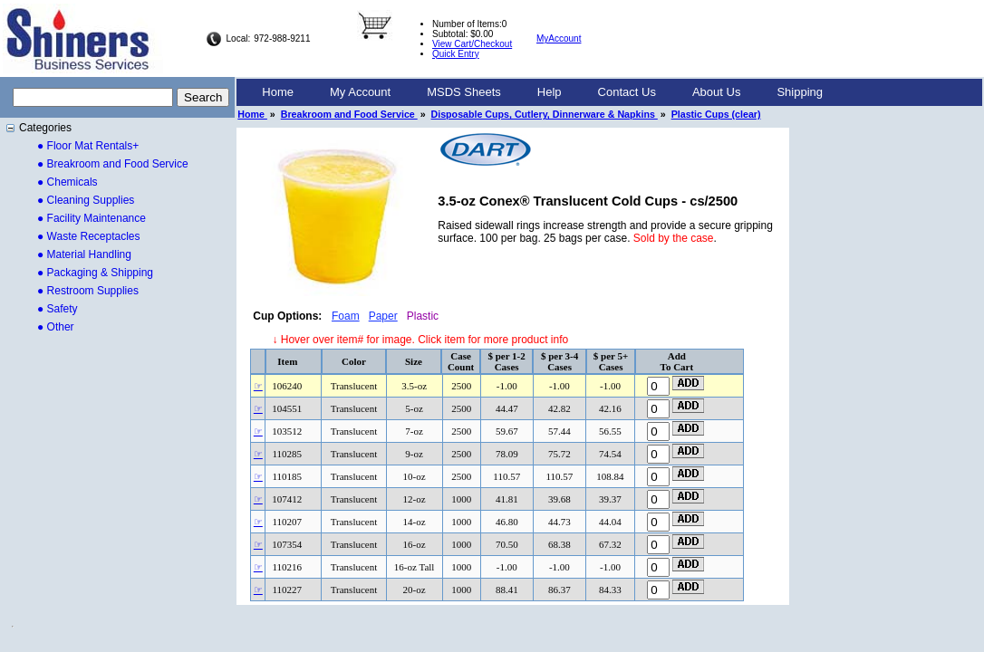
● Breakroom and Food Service (112, 164)
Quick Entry (455, 54)
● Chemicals (67, 182)
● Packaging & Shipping (95, 272)
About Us (716, 92)
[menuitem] (278, 92)
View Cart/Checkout (472, 44)
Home (278, 92)
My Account (360, 92)
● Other (55, 327)
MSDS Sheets (464, 92)
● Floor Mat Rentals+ (88, 145)
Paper (383, 316)
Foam (346, 316)
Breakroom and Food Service (349, 114)
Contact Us (627, 92)
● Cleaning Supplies (85, 200)
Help (549, 92)
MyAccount (558, 38)
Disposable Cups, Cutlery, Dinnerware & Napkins (544, 114)
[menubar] (542, 92)
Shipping (800, 92)
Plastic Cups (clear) (716, 114)
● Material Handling (84, 254)
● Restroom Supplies (88, 290)
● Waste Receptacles (88, 236)
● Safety (57, 308)
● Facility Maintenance (91, 218)
